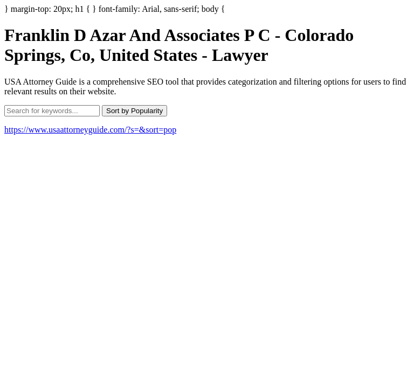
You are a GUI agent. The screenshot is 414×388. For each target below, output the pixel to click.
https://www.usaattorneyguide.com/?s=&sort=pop (90, 129)
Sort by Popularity (134, 111)
